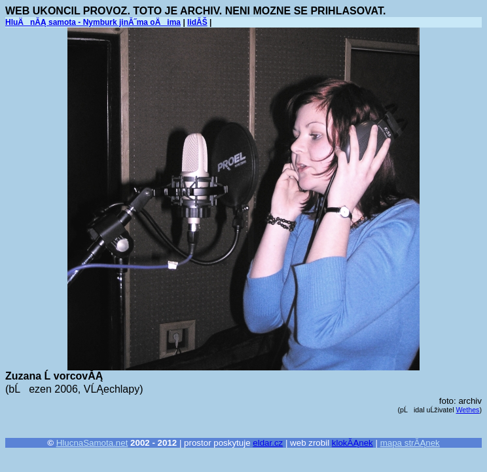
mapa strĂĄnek (410, 443)
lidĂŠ (197, 22)
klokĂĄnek (352, 443)
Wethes (468, 410)
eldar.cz (268, 443)
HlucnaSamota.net (92, 443)
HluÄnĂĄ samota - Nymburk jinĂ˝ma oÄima (93, 22)
